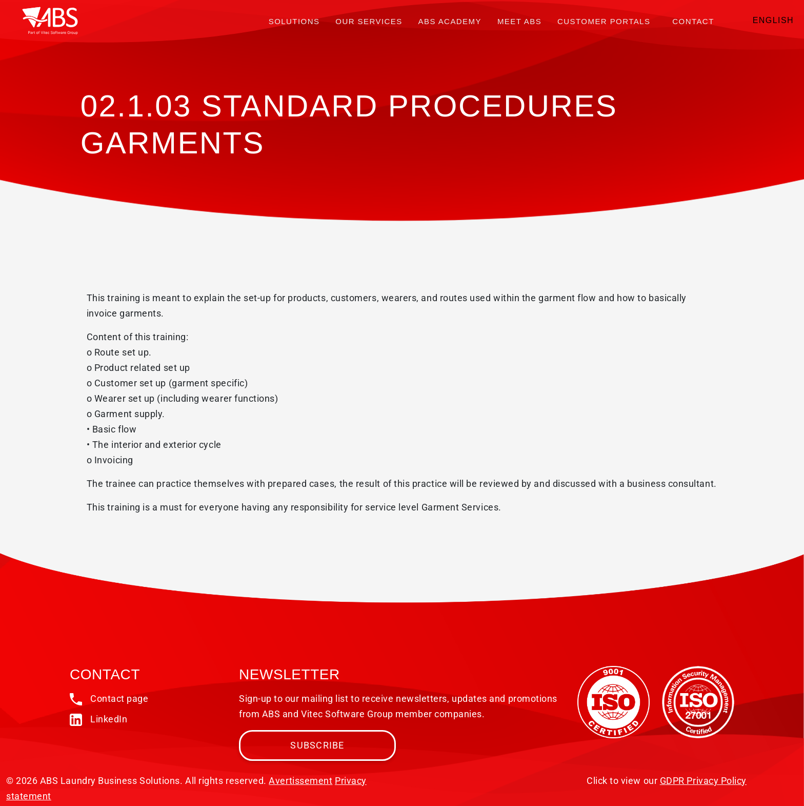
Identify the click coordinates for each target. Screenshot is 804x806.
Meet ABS (519, 21)
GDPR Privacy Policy (703, 780)
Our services (368, 21)
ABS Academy (449, 21)
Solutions (294, 21)
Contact (693, 21)
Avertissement (300, 780)
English (773, 20)
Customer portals (603, 21)
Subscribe (317, 745)
